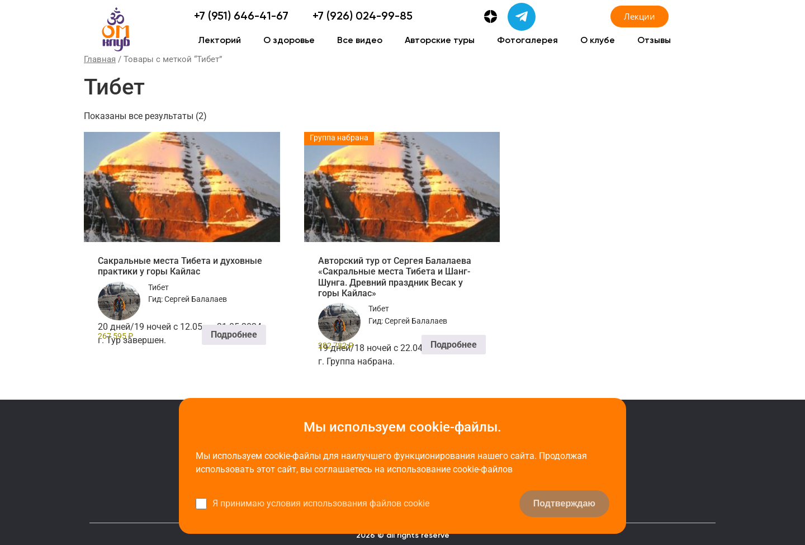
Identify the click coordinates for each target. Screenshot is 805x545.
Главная (100, 59)
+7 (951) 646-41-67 (241, 16)
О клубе (597, 40)
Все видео (359, 40)
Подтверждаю (564, 503)
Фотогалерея (527, 40)
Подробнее (234, 334)
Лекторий (219, 40)
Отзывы (654, 40)
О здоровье (289, 40)
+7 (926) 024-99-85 (362, 16)
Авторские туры (440, 40)
